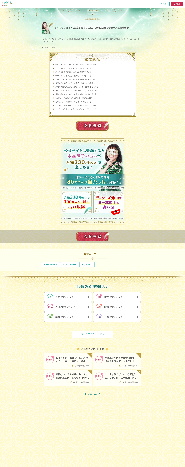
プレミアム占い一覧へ (92, 334)
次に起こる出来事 (69, 265)
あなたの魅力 (87, 265)
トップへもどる (93, 394)
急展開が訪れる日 (50, 265)
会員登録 (177, 4)
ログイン (164, 4)
